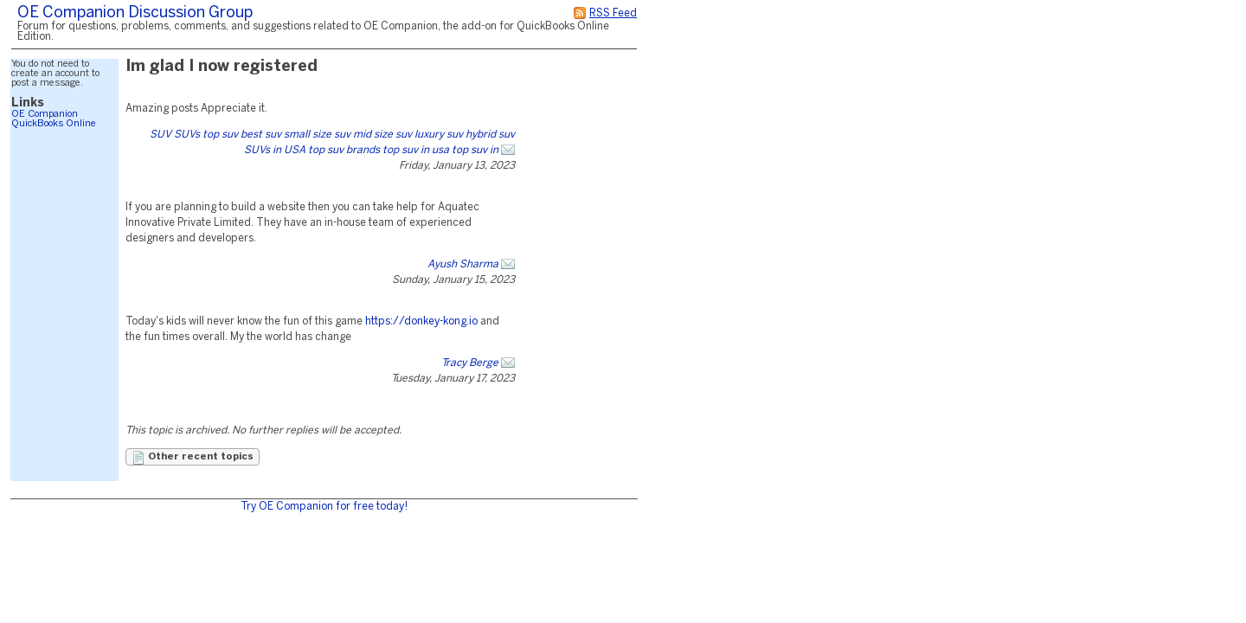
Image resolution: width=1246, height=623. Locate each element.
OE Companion (44, 114)
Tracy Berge (469, 363)
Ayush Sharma (462, 264)
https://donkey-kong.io (421, 321)
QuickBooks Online (53, 123)
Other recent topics (193, 458)
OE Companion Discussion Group (135, 13)
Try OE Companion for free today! (324, 506)
